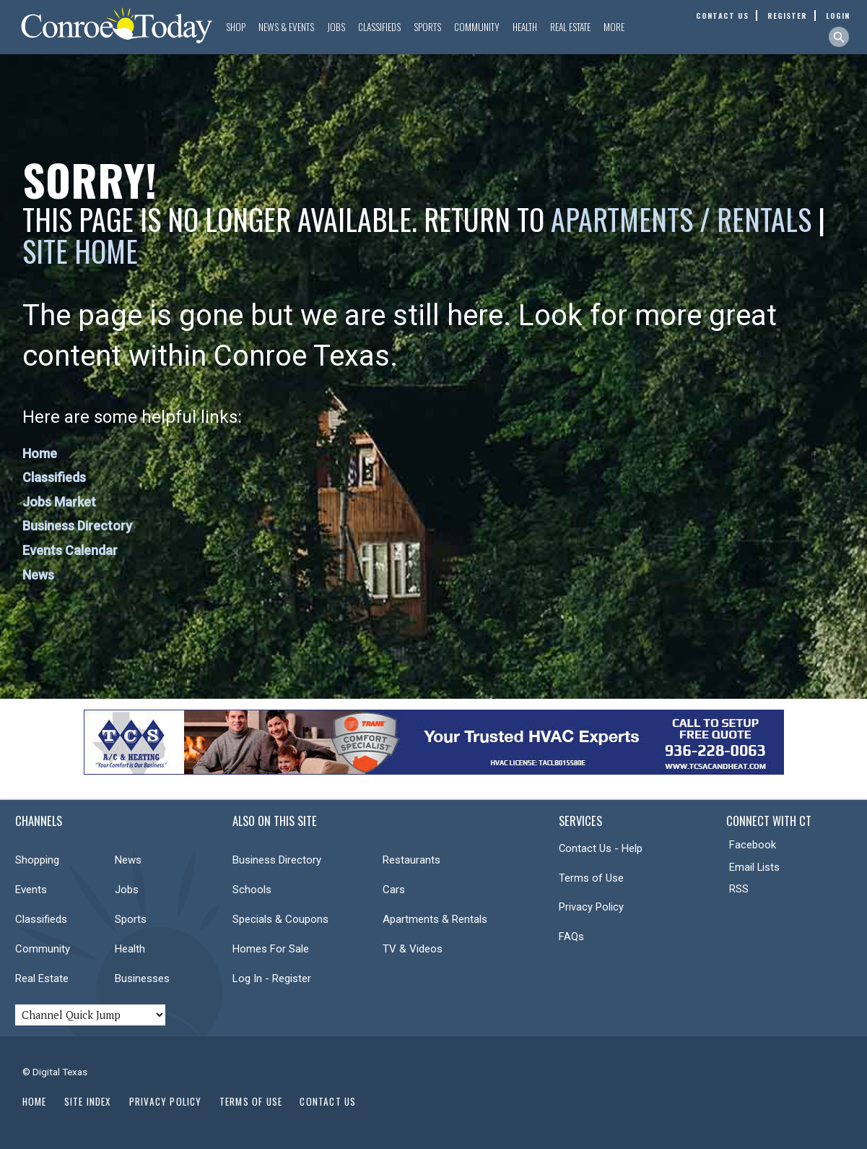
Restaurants (411, 859)
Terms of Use (591, 878)
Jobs (336, 27)
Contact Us (328, 1101)
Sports (427, 27)
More (614, 27)
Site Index (88, 1101)
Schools (251, 889)
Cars (394, 889)
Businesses (142, 978)
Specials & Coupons (280, 919)
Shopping (37, 859)
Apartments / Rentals (681, 219)
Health (525, 27)
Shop (235, 27)
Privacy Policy (591, 906)
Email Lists (754, 867)
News (38, 574)
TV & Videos (413, 948)
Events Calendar (70, 550)
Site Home (80, 250)
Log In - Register (271, 978)
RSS (739, 888)
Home (39, 453)
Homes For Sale (270, 948)
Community (477, 27)
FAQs (571, 936)
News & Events (286, 27)
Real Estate (570, 27)
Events (31, 889)
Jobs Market (59, 501)
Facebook (752, 844)
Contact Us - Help (600, 848)
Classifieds (379, 27)
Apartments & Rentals (435, 919)
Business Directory (77, 525)
